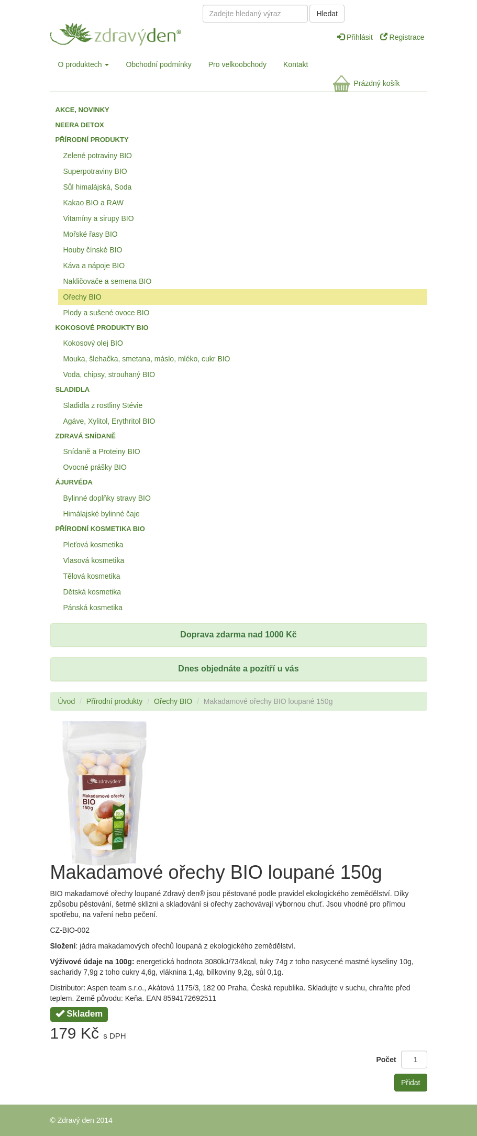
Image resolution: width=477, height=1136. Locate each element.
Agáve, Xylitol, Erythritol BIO (109, 421)
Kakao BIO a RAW (93, 202)
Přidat (410, 1082)
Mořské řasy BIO (90, 234)
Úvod (66, 701)
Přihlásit (356, 37)
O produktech (83, 64)
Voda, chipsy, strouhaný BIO (109, 374)
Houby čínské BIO (93, 250)
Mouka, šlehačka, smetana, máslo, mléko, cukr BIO (146, 359)
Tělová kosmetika (91, 576)
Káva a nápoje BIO (94, 265)
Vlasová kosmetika (94, 560)
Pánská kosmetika (93, 607)
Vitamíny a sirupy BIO (98, 218)
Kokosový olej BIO (93, 343)
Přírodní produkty (92, 140)
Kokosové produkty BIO (102, 328)
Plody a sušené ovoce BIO (106, 312)
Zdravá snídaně (86, 436)
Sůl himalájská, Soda (97, 187)
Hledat (326, 13)
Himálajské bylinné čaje (101, 514)
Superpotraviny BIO (95, 171)
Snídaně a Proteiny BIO (101, 451)
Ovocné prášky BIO (95, 467)
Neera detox (80, 125)
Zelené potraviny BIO (97, 155)
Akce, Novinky (82, 110)
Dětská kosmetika (92, 592)
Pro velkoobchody (237, 64)
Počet (386, 1059)
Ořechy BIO (82, 297)
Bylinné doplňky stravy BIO (107, 498)
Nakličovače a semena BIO (107, 281)
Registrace (402, 37)
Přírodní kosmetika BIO (100, 529)
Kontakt (295, 64)
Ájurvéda (74, 482)
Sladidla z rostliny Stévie (103, 405)
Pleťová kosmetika (93, 545)
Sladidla (73, 389)
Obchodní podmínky (158, 64)
